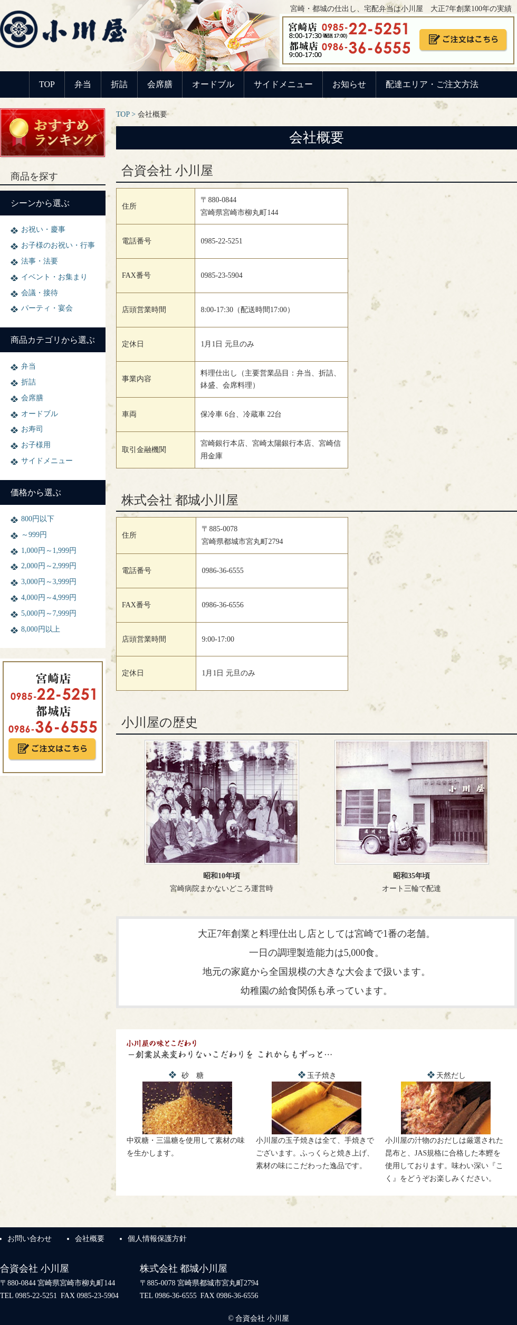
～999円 (34, 535)
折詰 (119, 84)
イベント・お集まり (54, 277)
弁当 (82, 84)
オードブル (213, 84)
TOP (47, 84)
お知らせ (349, 84)
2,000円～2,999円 (48, 566)
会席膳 (160, 84)
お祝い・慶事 (43, 229)
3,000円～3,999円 (48, 582)
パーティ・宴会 (47, 308)
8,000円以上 (40, 629)
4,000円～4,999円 (48, 598)
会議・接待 (39, 293)
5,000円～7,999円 (48, 613)
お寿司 (32, 429)
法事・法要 (39, 261)
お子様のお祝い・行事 (58, 245)
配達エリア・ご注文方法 (432, 84)
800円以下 (37, 519)
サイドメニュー (283, 84)
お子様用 (36, 445)
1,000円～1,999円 (48, 551)
